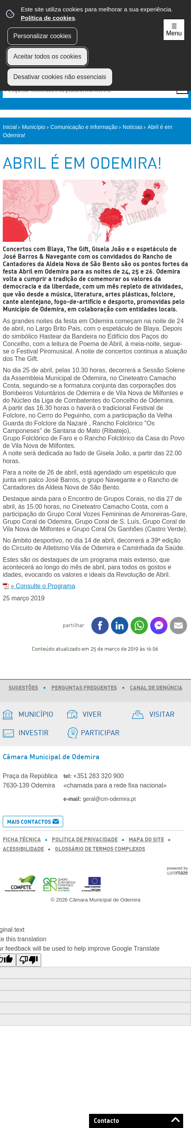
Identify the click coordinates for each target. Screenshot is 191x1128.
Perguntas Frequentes (84, 688)
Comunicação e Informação (86, 127)
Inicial (11, 127)
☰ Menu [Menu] (174, 30)
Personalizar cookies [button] (42, 36)
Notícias (134, 127)
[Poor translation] (28, 960)
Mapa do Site (146, 840)
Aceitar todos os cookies (47, 56)
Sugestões (23, 688)
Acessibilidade (23, 849)
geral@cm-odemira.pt (109, 799)
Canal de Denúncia (156, 688)
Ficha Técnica (22, 840)
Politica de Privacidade (85, 840)
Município (35, 127)
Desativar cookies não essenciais (59, 77)
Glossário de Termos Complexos (100, 849)
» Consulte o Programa (43, 586)
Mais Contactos (29, 822)
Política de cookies (48, 18)
